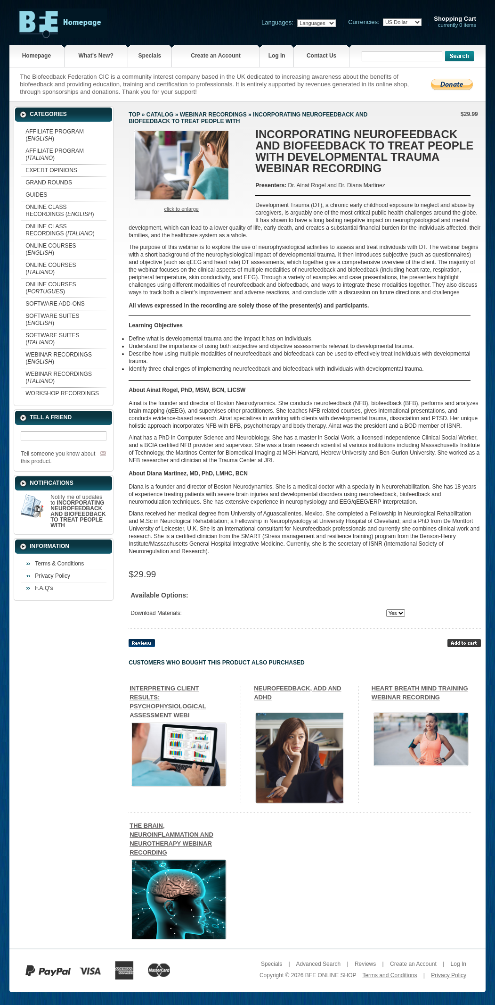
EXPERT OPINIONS (51, 170)
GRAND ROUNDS (48, 182)
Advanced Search (318, 964)
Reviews (365, 964)
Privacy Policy (52, 576)
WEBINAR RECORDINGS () (58, 358)
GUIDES (36, 194)
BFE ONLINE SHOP (330, 975)
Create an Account (216, 55)
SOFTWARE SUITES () (52, 319)
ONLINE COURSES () (50, 249)
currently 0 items (455, 22)
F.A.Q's (44, 588)
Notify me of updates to (77, 511)
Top (134, 114)
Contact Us (321, 55)
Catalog (160, 114)
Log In (276, 55)
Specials (150, 55)
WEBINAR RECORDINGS (213, 114)
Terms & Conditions (59, 563)
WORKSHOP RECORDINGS (62, 393)
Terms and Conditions (389, 975)
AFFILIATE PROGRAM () (54, 135)
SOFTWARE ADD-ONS (55, 303)
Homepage (36, 55)
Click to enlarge (181, 209)
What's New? (96, 55)
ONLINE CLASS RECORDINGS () (59, 210)
